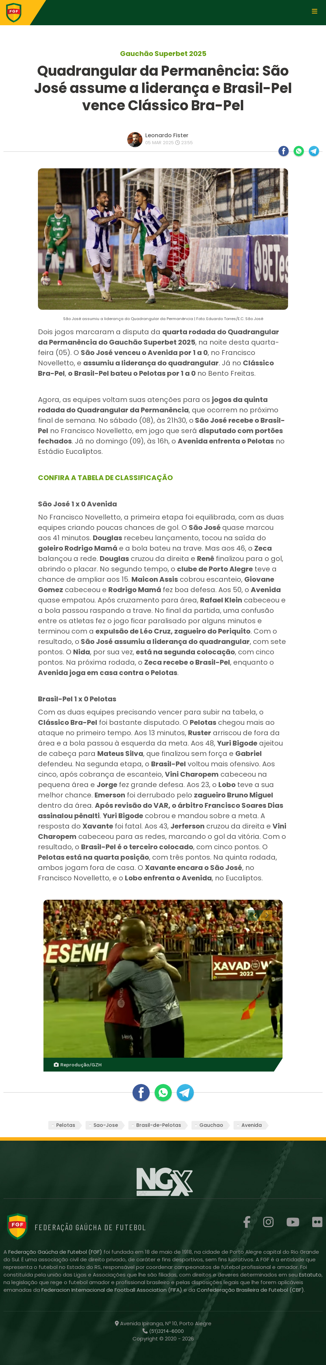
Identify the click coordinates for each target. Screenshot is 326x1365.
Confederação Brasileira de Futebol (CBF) (250, 1289)
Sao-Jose (105, 1125)
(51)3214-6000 (166, 1331)
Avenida (251, 1125)
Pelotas (65, 1125)
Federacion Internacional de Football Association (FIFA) (112, 1289)
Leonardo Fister (166, 135)
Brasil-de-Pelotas (158, 1125)
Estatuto (310, 1274)
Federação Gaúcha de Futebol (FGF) (55, 1251)
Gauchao (211, 1125)
